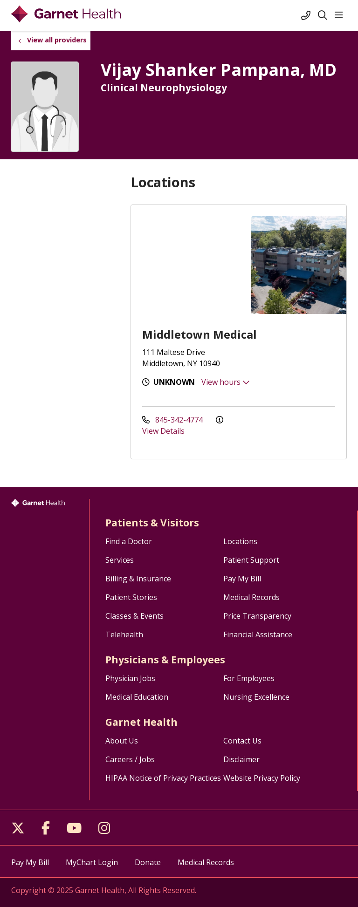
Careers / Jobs (130, 759)
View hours (225, 382)
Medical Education (136, 697)
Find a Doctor (128, 541)
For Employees (249, 678)
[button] (341, 15)
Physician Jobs (130, 678)
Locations (240, 541)
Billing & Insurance (138, 578)
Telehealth (124, 634)
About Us (121, 741)
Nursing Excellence (256, 697)
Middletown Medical (199, 334)
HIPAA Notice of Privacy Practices (163, 778)
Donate (148, 862)
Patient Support (251, 560)
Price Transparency (257, 616)
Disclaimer (241, 759)
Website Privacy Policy (261, 778)
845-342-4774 (173, 420)
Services (119, 560)
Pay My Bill (242, 578)
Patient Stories (131, 597)
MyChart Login (92, 862)
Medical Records (251, 597)
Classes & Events (134, 616)
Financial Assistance (257, 634)
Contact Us (242, 741)
